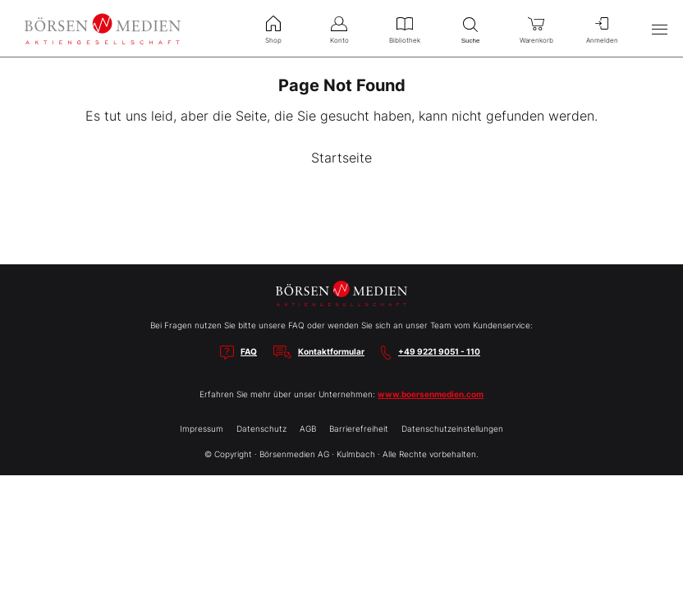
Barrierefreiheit (358, 428)
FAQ (249, 351)
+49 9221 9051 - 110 (439, 351)
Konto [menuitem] (339, 27)
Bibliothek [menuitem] (405, 27)
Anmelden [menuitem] (602, 27)
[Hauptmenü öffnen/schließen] (659, 28)
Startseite (341, 157)
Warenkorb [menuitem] (536, 27)
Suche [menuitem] (470, 28)
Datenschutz (261, 428)
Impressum (201, 428)
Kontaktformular (331, 351)
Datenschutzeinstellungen (452, 428)
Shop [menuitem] (273, 27)
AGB (308, 428)
